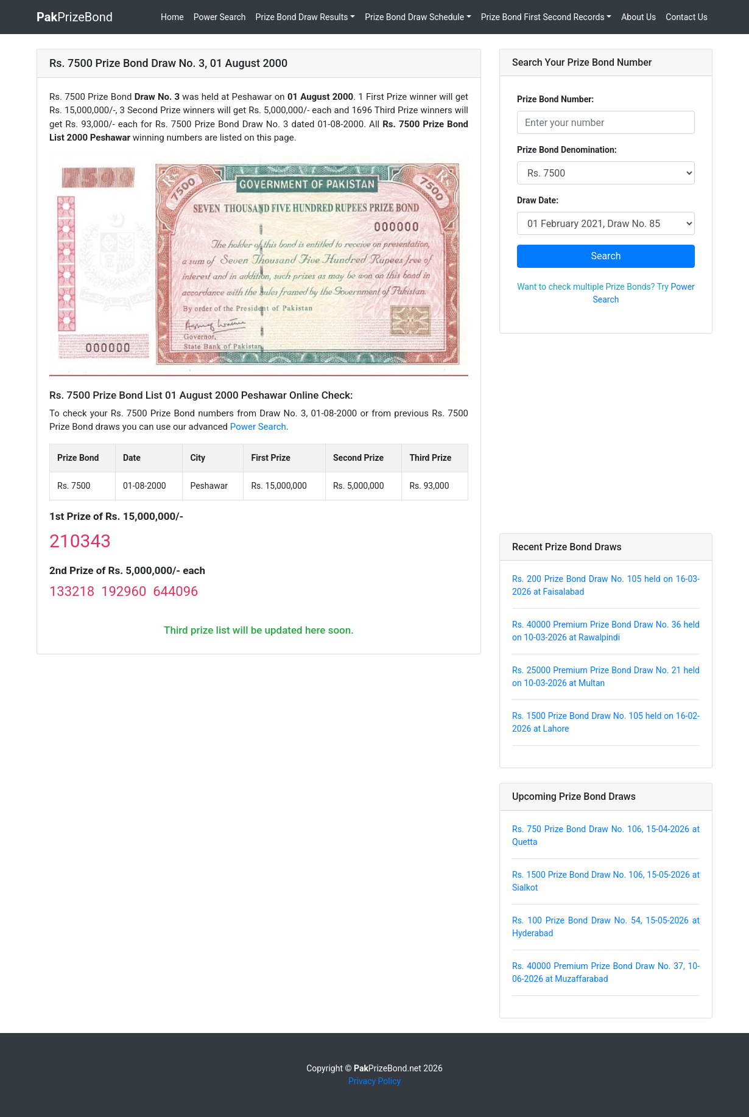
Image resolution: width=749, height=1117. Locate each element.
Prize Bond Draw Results (302, 17)
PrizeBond (75, 17)
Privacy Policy (374, 1081)
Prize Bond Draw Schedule (414, 17)
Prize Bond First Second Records (543, 17)
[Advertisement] (605, 433)
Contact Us (687, 17)
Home (172, 17)
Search (606, 256)
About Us (638, 17)
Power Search (220, 17)
